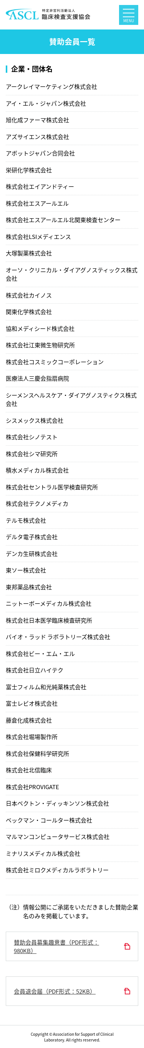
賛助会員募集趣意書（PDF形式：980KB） (56, 946)
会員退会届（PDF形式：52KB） (55, 991)
